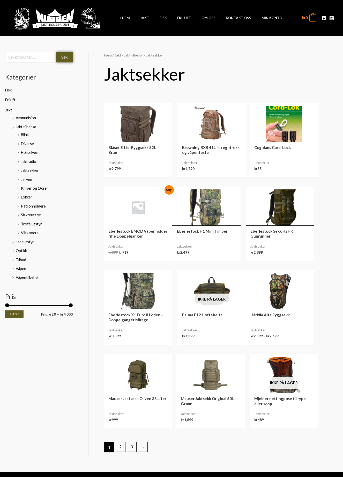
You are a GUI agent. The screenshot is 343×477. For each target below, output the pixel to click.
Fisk (8, 90)
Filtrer (14, 310)
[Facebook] (324, 18)
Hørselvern (30, 151)
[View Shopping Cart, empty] (308, 17)
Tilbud (21, 256)
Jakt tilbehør (26, 126)
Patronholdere (33, 204)
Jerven (26, 178)
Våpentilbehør (28, 274)
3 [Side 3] (132, 365)
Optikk (21, 248)
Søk (64, 57)
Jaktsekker (30, 169)
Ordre (288, 429)
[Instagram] (331, 18)
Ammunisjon (26, 117)
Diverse (28, 143)
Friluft (10, 100)
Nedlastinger (288, 437)
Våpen (21, 265)
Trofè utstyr (31, 221)
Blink (25, 134)
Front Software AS (88, 469)
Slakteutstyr (31, 213)
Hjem (108, 55)
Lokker (27, 195)
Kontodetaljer (288, 453)
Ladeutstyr (25, 239)
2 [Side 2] (121, 365)
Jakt (8, 110)
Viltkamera (30, 230)
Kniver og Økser (35, 186)
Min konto (288, 421)
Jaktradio (29, 160)
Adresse (288, 445)
